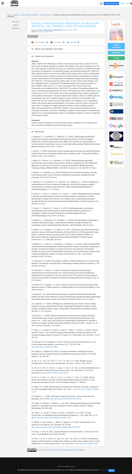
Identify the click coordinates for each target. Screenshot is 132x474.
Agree (111, 470)
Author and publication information (47, 49)
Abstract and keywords (42, 56)
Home (9, 15)
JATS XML (116, 52)
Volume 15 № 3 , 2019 (69, 30)
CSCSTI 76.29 (32, 36)
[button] (2, 3)
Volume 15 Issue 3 (45, 15)
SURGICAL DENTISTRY (45, 32)
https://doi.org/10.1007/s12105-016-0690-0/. (66, 399)
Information (15, 21)
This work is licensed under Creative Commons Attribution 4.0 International (61, 450)
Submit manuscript (111, 3)
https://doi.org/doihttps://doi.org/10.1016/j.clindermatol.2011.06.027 (55, 427)
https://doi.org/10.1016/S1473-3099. (44, 347)
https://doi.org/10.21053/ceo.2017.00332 (53, 373)
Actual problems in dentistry (29, 15)
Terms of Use (103, 470)
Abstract (15, 25)
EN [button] (128, 3)
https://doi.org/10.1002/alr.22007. (86, 443)
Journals (15, 15)
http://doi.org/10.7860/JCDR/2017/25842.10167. (54, 418)
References (15, 28)
